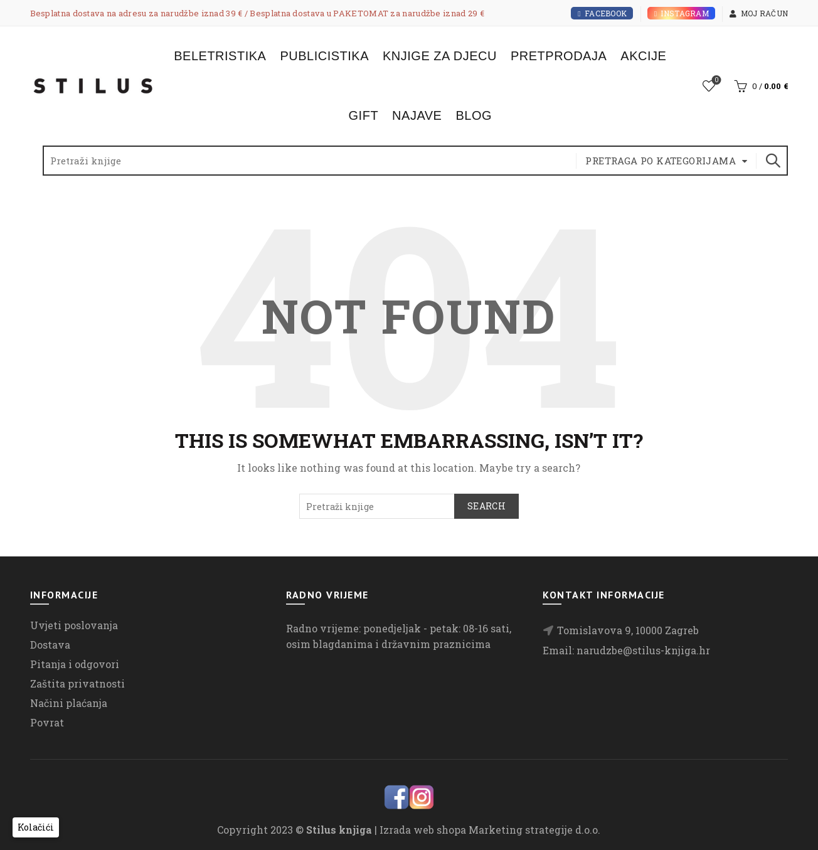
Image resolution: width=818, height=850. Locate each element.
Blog (473, 115)
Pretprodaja (559, 56)
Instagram (681, 13)
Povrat (47, 722)
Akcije (643, 56)
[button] (36, 827)
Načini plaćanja (68, 702)
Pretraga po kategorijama (660, 160)
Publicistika (324, 56)
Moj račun (758, 13)
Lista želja (715, 81)
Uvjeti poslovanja (74, 625)
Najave (417, 115)
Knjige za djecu (440, 56)
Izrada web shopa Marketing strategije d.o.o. (490, 829)
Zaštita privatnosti (77, 683)
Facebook (602, 13)
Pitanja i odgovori (74, 664)
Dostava (50, 644)
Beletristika (220, 56)
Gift (364, 115)
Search (772, 160)
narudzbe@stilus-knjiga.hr (643, 650)
